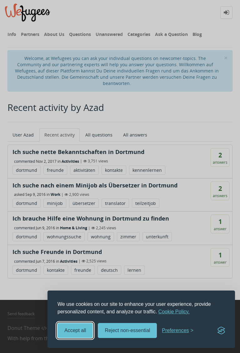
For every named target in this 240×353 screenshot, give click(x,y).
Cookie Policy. (174, 311)
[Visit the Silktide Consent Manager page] (221, 330)
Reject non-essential (127, 330)
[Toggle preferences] (177, 330)
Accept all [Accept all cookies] (75, 330)
